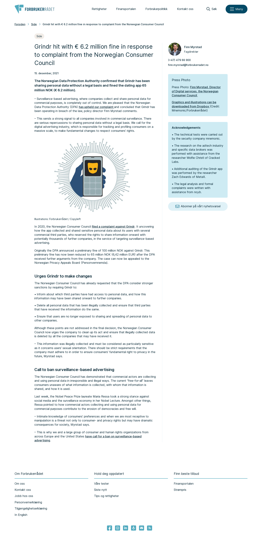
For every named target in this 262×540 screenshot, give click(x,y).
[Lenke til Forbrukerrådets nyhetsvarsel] (141, 528)
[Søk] (211, 9)
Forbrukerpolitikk (156, 9)
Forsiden (20, 24)
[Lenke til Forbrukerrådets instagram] (117, 528)
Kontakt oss (185, 9)
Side (34, 24)
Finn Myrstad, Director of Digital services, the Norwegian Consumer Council (196, 91)
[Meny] (236, 9)
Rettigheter (99, 9)
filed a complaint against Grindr (113, 226)
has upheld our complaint (96, 107)
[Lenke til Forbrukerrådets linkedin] (125, 528)
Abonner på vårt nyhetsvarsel (198, 206)
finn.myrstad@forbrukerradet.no (188, 64)
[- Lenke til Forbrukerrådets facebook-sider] (109, 528)
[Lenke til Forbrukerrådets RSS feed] (149, 528)
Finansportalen (126, 9)
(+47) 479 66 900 (179, 60)
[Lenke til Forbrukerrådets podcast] (133, 528)
